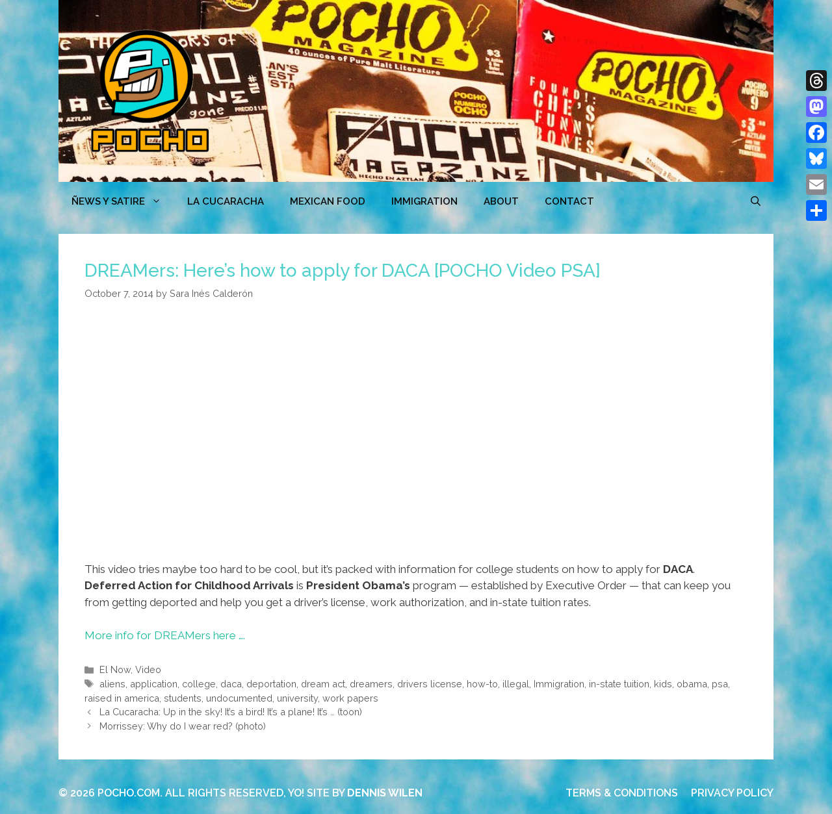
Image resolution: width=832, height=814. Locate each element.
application (153, 683)
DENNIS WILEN (384, 793)
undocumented (239, 698)
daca (231, 683)
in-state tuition (619, 683)
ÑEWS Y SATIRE (123, 201)
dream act (323, 683)
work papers (350, 698)
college (199, 683)
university (297, 698)
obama (692, 683)
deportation (271, 683)
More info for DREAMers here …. (164, 635)
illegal (515, 683)
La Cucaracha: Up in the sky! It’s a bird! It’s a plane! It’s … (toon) (230, 711)
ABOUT (501, 201)
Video (148, 669)
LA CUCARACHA (225, 201)
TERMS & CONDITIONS (622, 793)
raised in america (121, 698)
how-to (482, 683)
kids (663, 683)
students (183, 698)
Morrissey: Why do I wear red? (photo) (182, 725)
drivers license (429, 683)
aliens (112, 683)
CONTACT (569, 201)
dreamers (371, 683)
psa (720, 683)
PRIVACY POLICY (732, 793)
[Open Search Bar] (756, 201)
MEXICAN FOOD (327, 201)
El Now (115, 669)
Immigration (424, 201)
